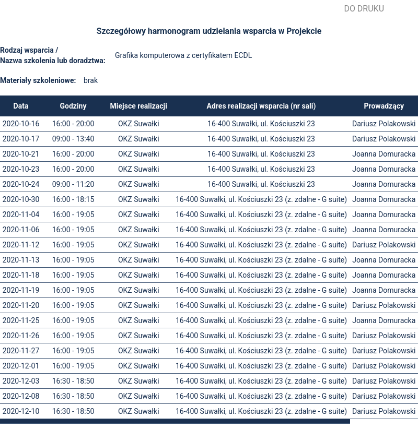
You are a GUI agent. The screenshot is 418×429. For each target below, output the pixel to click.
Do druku (364, 9)
